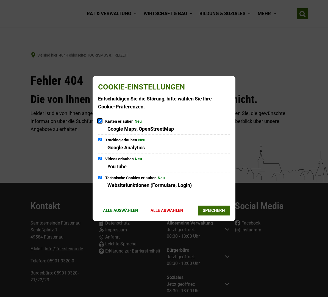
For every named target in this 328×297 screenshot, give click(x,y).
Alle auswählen (120, 210)
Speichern (214, 210)
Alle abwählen (167, 210)
